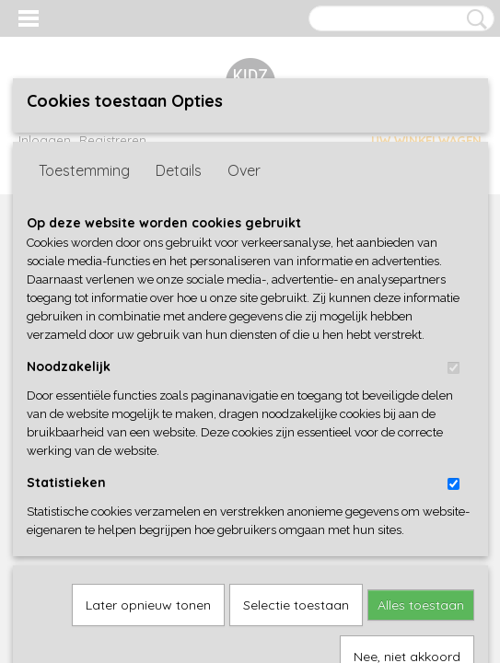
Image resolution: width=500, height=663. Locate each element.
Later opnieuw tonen (148, 559)
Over (244, 313)
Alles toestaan (421, 559)
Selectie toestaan (296, 559)
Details (179, 313)
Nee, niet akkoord (407, 610)
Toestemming (84, 313)
